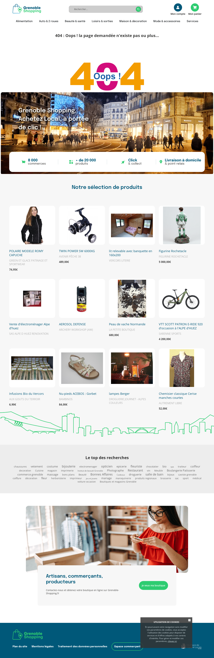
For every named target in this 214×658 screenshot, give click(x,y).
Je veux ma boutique (153, 585)
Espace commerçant (127, 646)
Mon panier (194, 13)
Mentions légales (43, 646)
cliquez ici (172, 641)
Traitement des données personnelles (82, 646)
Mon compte (178, 13)
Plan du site (20, 646)
